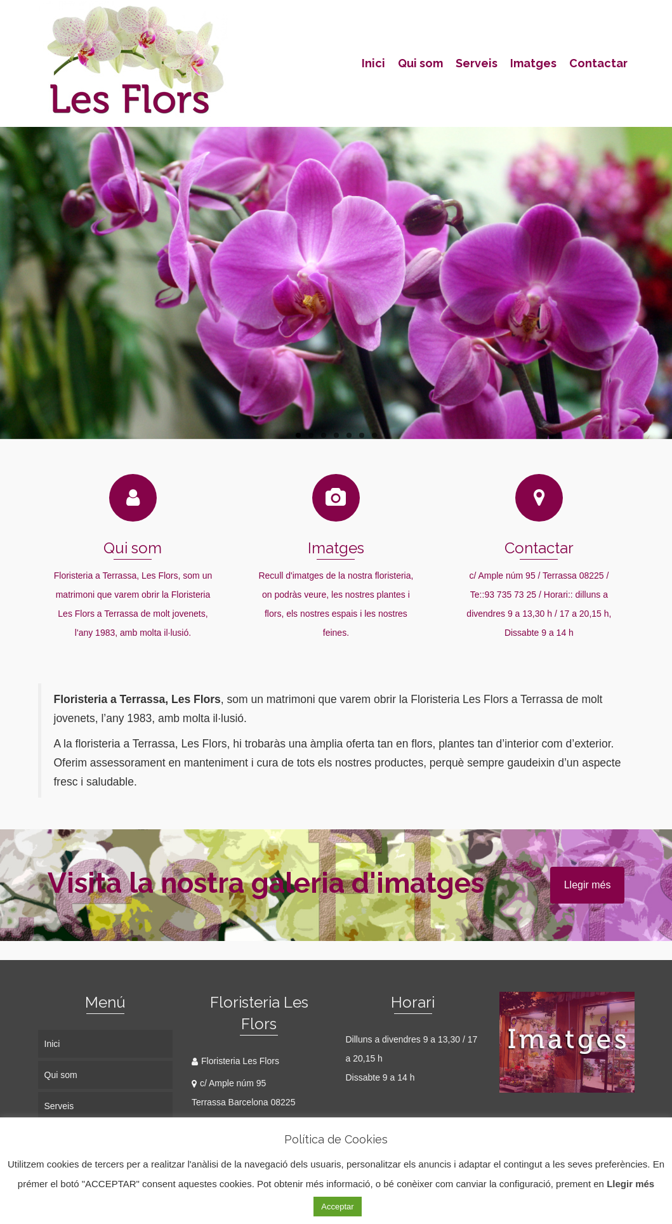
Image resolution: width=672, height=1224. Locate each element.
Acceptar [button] (337, 1206)
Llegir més (587, 884)
